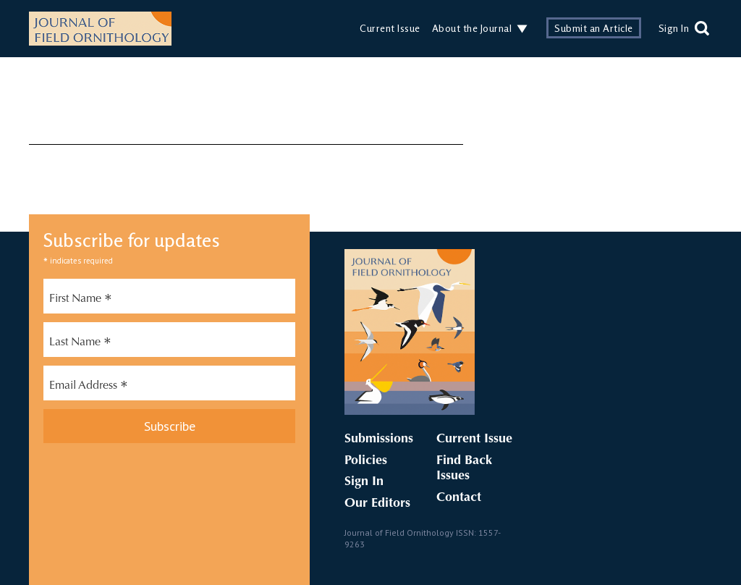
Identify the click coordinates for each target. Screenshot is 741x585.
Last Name (80, 344)
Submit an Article (593, 28)
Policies (365, 461)
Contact (458, 498)
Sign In (674, 28)
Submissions (378, 439)
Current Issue (390, 28)
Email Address (88, 387)
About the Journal (472, 28)
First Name (80, 300)
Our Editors (377, 503)
